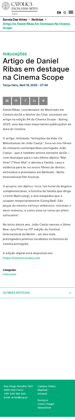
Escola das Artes (15, 19)
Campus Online (47, 386)
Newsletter (44, 407)
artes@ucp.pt (19, 397)
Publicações (15, 54)
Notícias (37, 19)
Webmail (42, 389)
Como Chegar (46, 403)
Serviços (43, 400)
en (59, 12)
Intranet (42, 393)
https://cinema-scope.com (21, 258)
